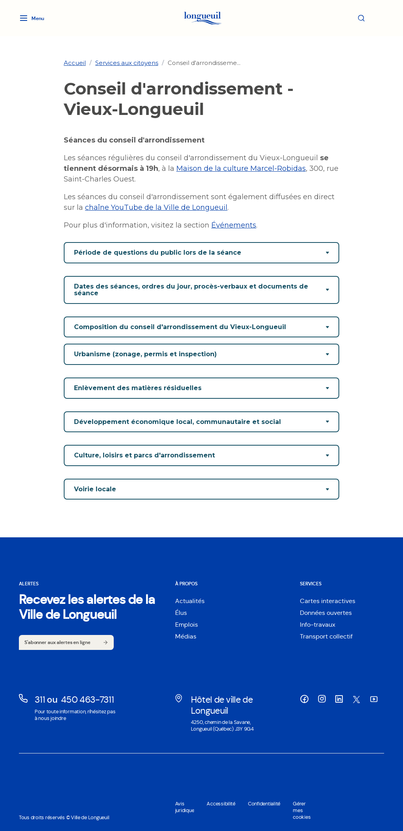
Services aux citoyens (126, 63)
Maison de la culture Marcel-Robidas (241, 168)
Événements (233, 225)
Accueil (75, 63)
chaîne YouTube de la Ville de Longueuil (156, 207)
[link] (75, 63)
